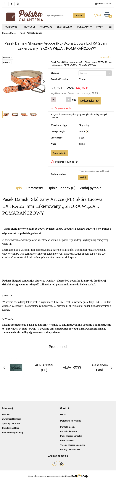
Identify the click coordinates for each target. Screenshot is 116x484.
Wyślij (83, 177)
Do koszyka (89, 100)
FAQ (99, 26)
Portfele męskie (68, 427)
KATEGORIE (12, 26)
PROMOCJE (45, 26)
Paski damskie (67, 440)
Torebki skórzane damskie (72, 445)
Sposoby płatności (11, 423)
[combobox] (95, 73)
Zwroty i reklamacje (11, 419)
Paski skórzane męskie (71, 436)
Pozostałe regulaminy (12, 432)
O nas (63, 414)
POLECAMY (84, 26)
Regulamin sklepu (10, 428)
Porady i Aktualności (70, 449)
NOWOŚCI (29, 26)
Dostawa (6, 414)
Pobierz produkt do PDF (65, 161)
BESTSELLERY (64, 26)
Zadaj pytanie (59, 153)
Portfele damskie (68, 431)
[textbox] (92, 73)
